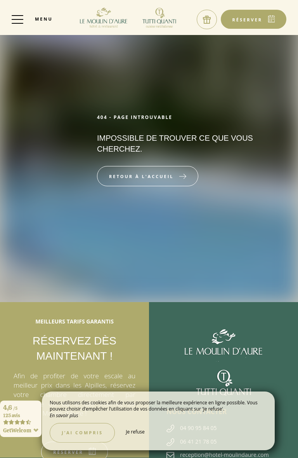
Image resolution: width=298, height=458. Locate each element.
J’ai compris (82, 432)
